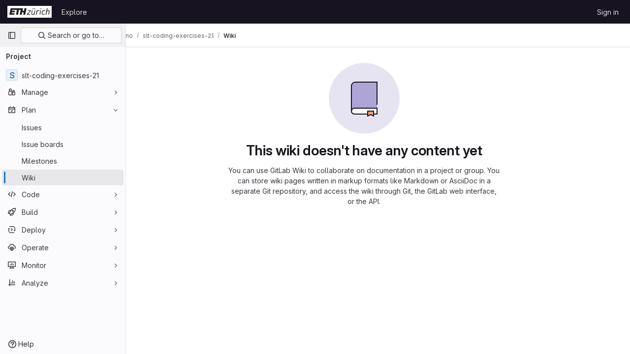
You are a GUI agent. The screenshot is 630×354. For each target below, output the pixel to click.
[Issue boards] (63, 144)
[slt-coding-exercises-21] (63, 75)
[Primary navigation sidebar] (12, 35)
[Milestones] (63, 161)
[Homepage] (29, 12)
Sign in (608, 12)
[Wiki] (63, 177)
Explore (74, 12)
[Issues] (63, 127)
